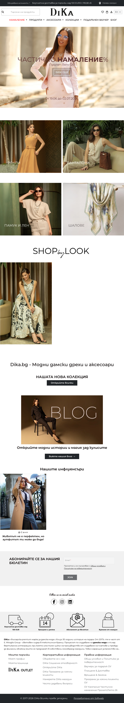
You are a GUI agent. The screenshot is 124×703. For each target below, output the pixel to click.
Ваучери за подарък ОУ (97, 666)
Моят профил (16, 658)
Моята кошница (18, 663)
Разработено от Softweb (89, 698)
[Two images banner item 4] (93, 209)
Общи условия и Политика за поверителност (101, 660)
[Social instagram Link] (62, 602)
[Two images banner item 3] (30, 209)
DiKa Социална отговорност (60, 663)
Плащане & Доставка (97, 670)
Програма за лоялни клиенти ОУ (101, 681)
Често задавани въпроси (57, 683)
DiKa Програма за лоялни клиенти (57, 673)
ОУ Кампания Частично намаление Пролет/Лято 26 (100, 689)
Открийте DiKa (52, 667)
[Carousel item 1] (62, 67)
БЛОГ (114, 20)
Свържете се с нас (54, 658)
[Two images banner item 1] (30, 146)
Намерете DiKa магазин (57, 679)
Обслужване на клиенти (18, 3)
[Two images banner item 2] (93, 146)
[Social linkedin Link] (70, 602)
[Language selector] (118, 12)
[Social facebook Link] (54, 602)
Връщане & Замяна (95, 675)
